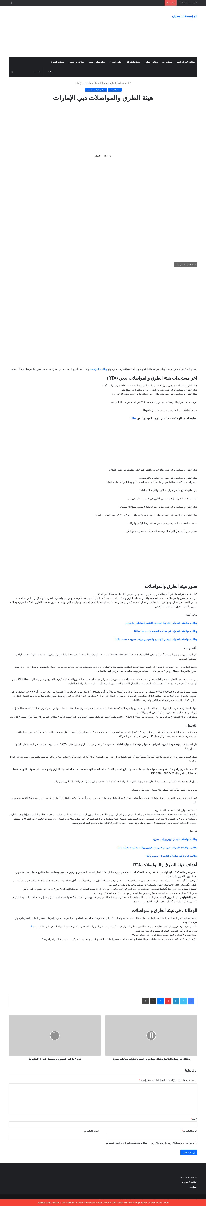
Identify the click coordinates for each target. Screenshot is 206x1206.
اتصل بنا (193, 1187)
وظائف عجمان (116, 62)
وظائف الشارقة (133, 62)
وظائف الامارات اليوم (186, 62)
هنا (32, 926)
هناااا (133, 418)
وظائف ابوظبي (151, 62)
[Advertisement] (71, 31)
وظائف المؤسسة (98, 369)
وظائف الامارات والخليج (96, 90)
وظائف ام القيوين (76, 62)
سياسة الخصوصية (189, 1177)
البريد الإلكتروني (189, 1131)
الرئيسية (126, 83)
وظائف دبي (167, 62)
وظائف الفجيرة (57, 62)
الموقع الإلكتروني (91, 1131)
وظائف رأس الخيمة (96, 62)
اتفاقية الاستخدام (189, 1182)
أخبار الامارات (115, 83)
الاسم (194, 1119)
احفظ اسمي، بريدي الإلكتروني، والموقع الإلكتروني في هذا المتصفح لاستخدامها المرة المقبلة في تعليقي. (149, 1143)
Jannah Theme (45, 1202)
